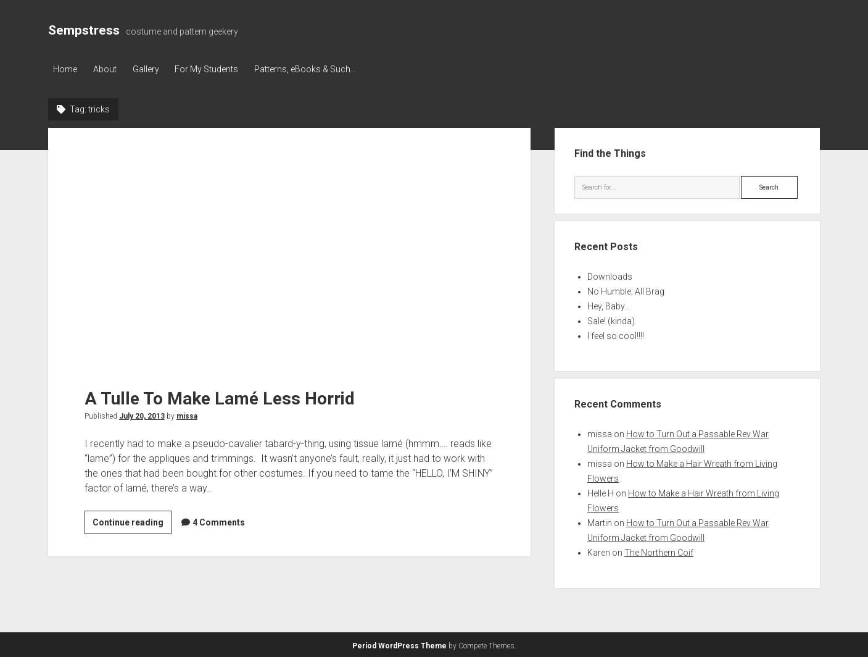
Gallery (151, 69)
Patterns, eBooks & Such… (315, 69)
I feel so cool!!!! (615, 335)
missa (186, 415)
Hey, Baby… (608, 305)
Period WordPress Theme (399, 644)
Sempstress (84, 30)
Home (65, 69)
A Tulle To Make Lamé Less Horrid (289, 246)
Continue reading (132, 523)
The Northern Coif (658, 551)
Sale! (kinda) (611, 320)
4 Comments (218, 521)
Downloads (609, 275)
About (107, 69)
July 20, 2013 (142, 415)
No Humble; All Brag (625, 290)
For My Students (214, 69)
